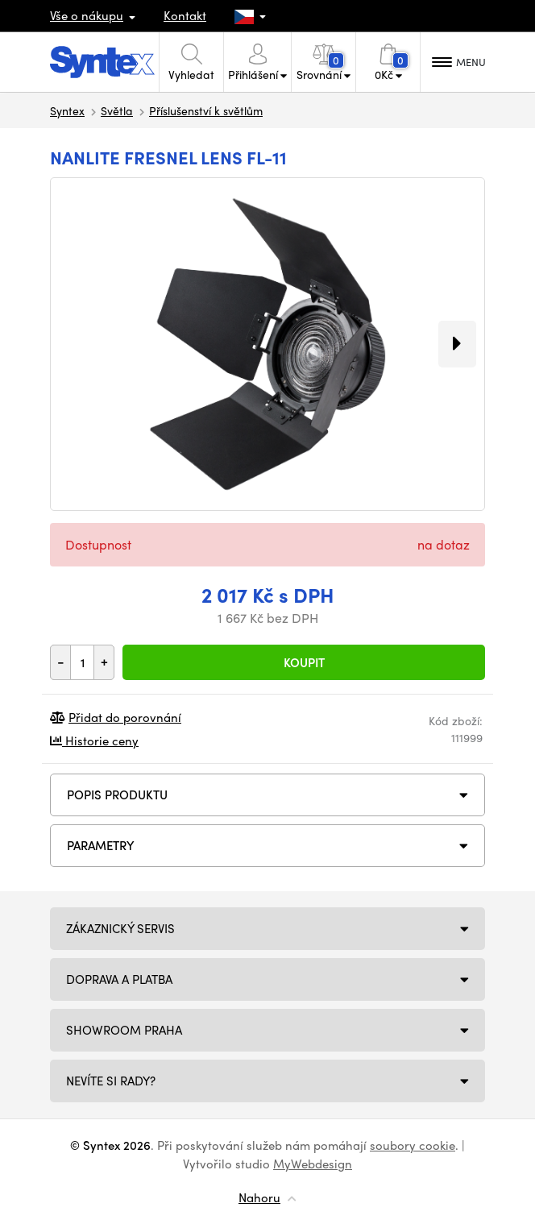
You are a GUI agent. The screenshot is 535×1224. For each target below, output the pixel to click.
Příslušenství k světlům (206, 110)
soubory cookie (412, 1145)
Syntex (67, 110)
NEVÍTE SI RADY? (111, 1080)
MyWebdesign (312, 1163)
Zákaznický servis (120, 928)
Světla (117, 110)
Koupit (304, 662)
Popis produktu (117, 794)
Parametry (101, 845)
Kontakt (185, 15)
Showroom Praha (124, 1030)
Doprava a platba (119, 979)
